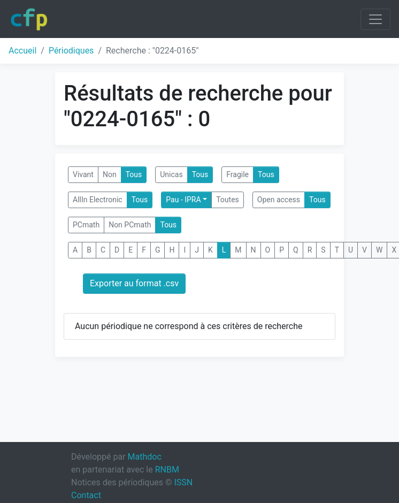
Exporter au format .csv (134, 283)
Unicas (171, 174)
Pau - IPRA (183, 199)
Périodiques (71, 50)
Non (110, 174)
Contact (86, 495)
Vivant (83, 174)
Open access (278, 199)
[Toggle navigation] (375, 19)
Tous (134, 174)
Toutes (227, 199)
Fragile (237, 174)
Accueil (22, 50)
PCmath (86, 224)
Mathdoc (145, 457)
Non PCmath (130, 224)
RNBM (167, 469)
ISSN (183, 482)
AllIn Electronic (97, 199)
